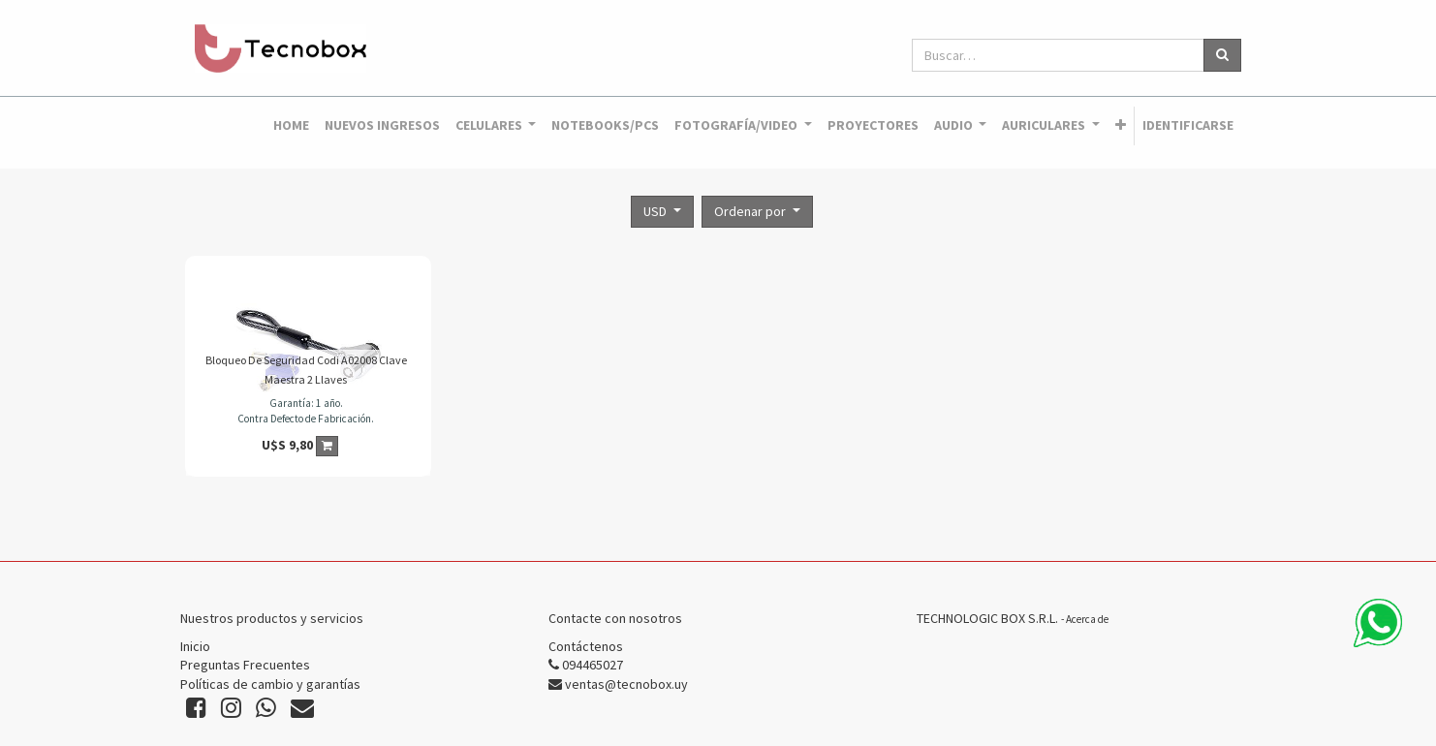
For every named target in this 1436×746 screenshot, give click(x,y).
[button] (1121, 126)
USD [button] (656, 211)
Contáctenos (585, 646)
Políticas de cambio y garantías (270, 684)
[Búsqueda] (1222, 55)
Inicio (195, 646)
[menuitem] (291, 126)
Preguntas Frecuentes (245, 664)
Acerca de (1087, 619)
